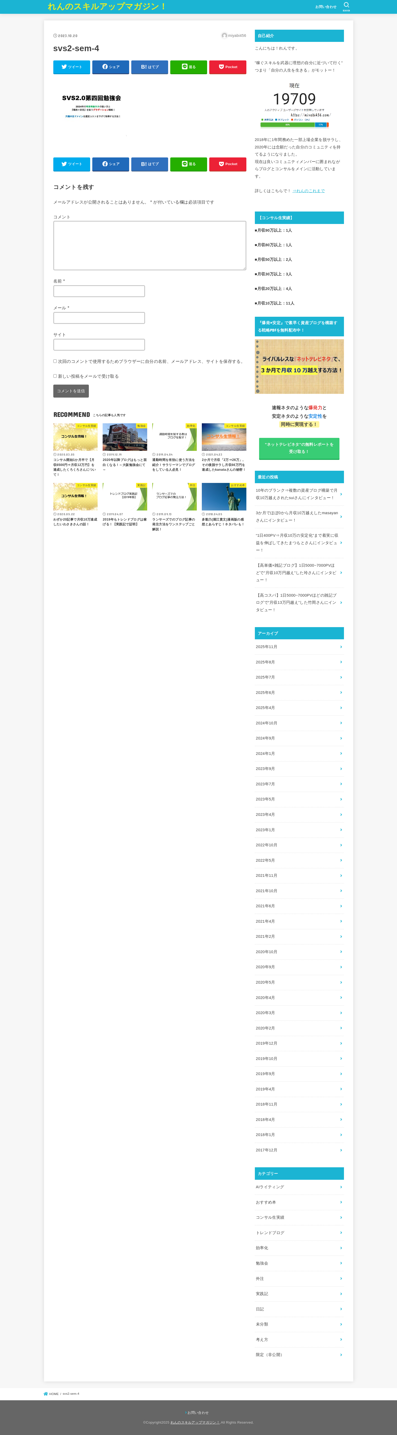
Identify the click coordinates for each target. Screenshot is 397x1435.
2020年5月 (265, 982)
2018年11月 (266, 1104)
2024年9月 (265, 738)
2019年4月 (265, 1089)
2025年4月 (265, 708)
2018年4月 (265, 1119)
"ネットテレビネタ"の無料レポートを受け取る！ (299, 448)
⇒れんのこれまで (309, 191)
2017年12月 (266, 1150)
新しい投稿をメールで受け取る (88, 376)
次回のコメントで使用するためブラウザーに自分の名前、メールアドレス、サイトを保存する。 (151, 361)
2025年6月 (265, 692)
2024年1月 (265, 753)
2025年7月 (265, 677)
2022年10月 (266, 845)
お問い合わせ (326, 7)
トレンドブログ (270, 1233)
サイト (59, 334)
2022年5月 (265, 860)
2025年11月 (266, 647)
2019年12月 (266, 1043)
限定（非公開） (270, 1355)
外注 (260, 1278)
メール (61, 307)
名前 (59, 281)
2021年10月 (266, 891)
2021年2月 (265, 936)
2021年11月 (266, 875)
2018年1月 (265, 1135)
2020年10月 (266, 952)
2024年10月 (266, 723)
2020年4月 (265, 998)
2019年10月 (266, 1059)
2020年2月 (265, 1028)
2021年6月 (265, 906)
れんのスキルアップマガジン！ (107, 6)
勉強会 (262, 1263)
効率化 (262, 1248)
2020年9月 (265, 967)
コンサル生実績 (270, 1217)
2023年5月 (265, 799)
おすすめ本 (266, 1202)
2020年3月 (265, 1013)
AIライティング (270, 1187)
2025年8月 (265, 662)
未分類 (262, 1324)
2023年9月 (265, 769)
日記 (260, 1309)
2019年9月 (265, 1074)
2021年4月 (265, 921)
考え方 (262, 1339)
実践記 (262, 1294)
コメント (62, 216)
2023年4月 (265, 814)
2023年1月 (265, 830)
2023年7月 (265, 784)
